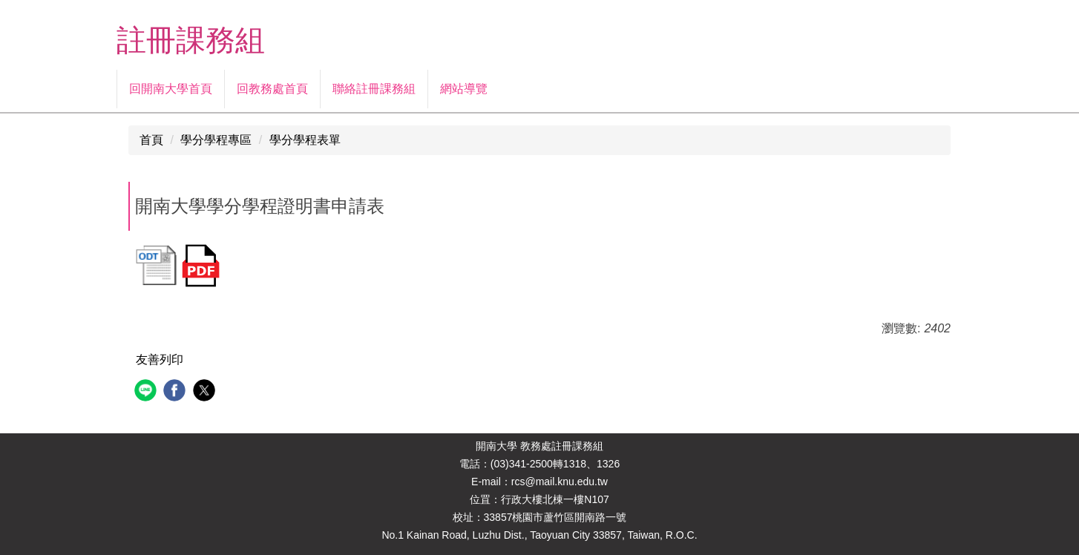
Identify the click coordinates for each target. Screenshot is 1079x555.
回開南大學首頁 (170, 88)
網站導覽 (464, 88)
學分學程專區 (216, 140)
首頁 (151, 140)
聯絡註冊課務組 (374, 88)
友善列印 (159, 359)
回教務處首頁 (272, 88)
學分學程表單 (305, 140)
